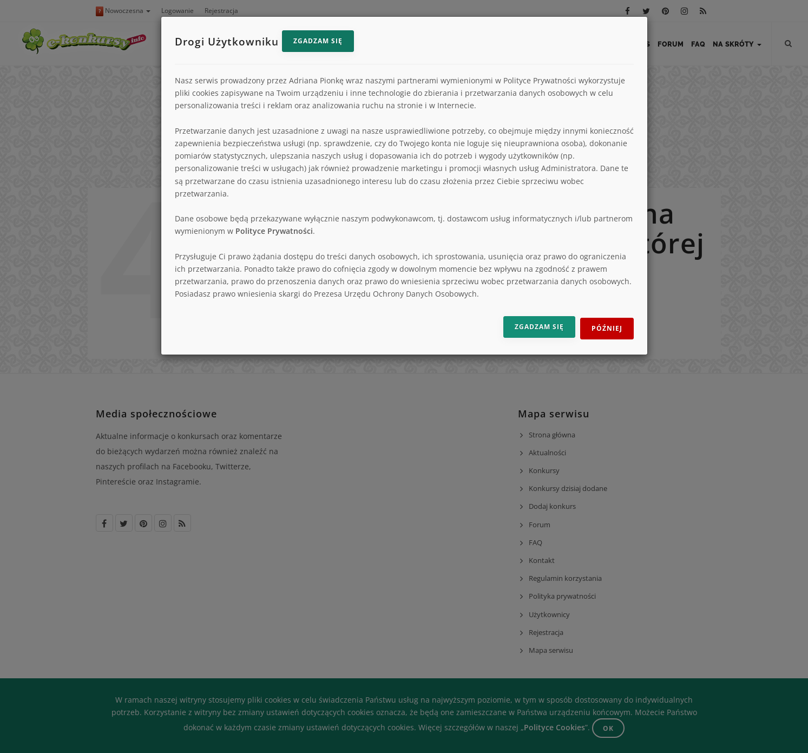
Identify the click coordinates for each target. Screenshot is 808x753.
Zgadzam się (318, 40)
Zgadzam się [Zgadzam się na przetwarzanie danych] (539, 326)
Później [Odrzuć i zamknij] (607, 328)
